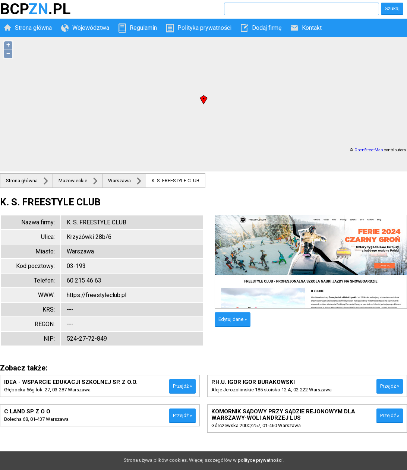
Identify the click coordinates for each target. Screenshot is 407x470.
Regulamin (143, 27)
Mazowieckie (73, 180)
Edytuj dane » (232, 319)
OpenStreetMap (368, 150)
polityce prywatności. (261, 460)
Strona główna (33, 27)
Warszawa (119, 180)
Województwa (90, 27)
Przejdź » (182, 386)
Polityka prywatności (204, 27)
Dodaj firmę (266, 27)
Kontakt (312, 27)
